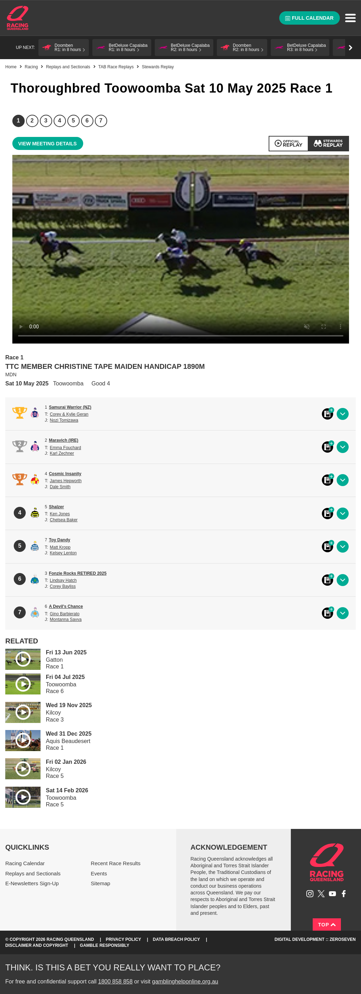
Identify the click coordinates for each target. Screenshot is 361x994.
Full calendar (309, 18)
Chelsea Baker (64, 519)
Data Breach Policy (176, 939)
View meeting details (47, 143)
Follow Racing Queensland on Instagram (309, 893)
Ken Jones (60, 513)
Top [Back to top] (327, 924)
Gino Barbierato (64, 613)
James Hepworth (65, 480)
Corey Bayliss (62, 586)
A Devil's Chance (66, 606)
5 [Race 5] (73, 121)
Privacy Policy (123, 939)
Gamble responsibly (104, 945)
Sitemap (100, 883)
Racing (31, 66)
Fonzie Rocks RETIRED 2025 (77, 573)
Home (17, 18)
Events (99, 873)
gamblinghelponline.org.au (185, 981)
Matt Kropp (60, 547)
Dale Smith (60, 486)
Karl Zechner (62, 453)
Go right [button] (350, 47)
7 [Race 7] (101, 121)
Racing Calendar (25, 863)
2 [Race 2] (32, 121)
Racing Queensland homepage (326, 862)
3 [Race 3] (46, 121)
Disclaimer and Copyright (36, 945)
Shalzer (56, 506)
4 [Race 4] (59, 121)
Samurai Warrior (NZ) (70, 407)
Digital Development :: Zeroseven (315, 939)
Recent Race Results (116, 863)
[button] (63, 47)
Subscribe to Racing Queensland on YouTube (332, 893)
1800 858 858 (115, 981)
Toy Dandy (59, 539)
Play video (18, 658)
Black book (327, 414)
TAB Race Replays (116, 66)
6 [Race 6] (87, 121)
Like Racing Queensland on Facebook (343, 893)
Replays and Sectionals (68, 66)
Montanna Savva (65, 619)
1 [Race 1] (18, 121)
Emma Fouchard (65, 447)
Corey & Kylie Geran (69, 414)
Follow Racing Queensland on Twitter (321, 893)
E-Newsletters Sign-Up (32, 883)
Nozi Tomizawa (64, 420)
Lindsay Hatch (63, 580)
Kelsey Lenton (63, 553)
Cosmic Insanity (65, 473)
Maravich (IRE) (63, 440)
